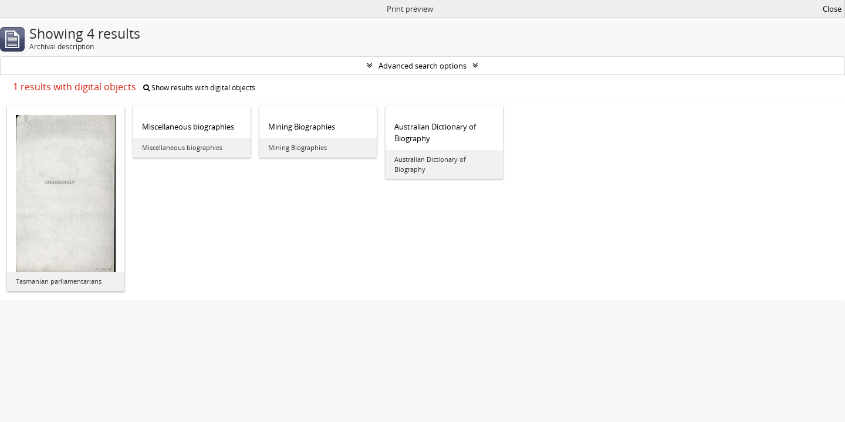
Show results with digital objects (199, 88)
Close (832, 9)
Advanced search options (422, 65)
